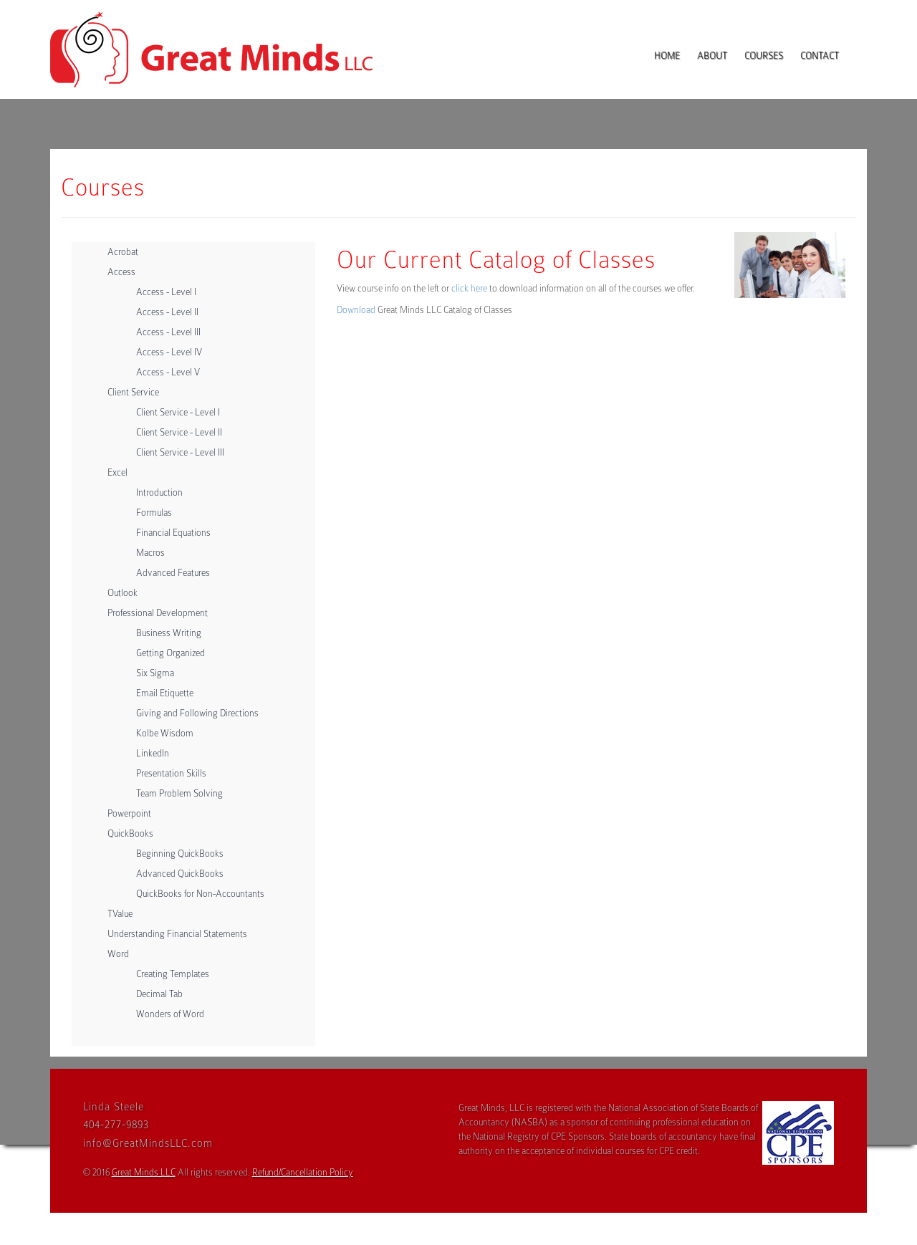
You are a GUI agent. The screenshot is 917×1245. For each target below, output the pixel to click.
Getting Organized (170, 653)
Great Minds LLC (144, 1172)
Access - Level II (167, 312)
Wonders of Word (170, 1014)
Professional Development (157, 612)
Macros (150, 552)
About (712, 55)
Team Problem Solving (179, 793)
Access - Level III (168, 332)
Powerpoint (129, 813)
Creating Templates (172, 973)
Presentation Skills (171, 773)
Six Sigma (155, 673)
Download (356, 309)
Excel (117, 472)
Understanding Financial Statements (177, 933)
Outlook (122, 592)
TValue (120, 913)
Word (118, 953)
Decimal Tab (159, 994)
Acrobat (122, 251)
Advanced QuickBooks (180, 873)
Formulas (154, 512)
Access (121, 271)
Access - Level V (168, 372)
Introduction (159, 492)
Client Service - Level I (178, 412)
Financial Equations (173, 532)
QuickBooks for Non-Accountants (200, 893)
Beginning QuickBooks (180, 853)
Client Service (133, 392)
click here (469, 288)
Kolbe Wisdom (164, 733)
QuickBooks (130, 833)
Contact (819, 55)
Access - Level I (166, 292)
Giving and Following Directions (197, 713)
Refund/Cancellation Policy (302, 1172)
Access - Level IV (169, 352)
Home (667, 55)
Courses (763, 55)
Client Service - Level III (180, 452)
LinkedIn (152, 753)
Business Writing (168, 633)
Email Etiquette (164, 693)
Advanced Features (173, 572)
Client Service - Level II (179, 432)
